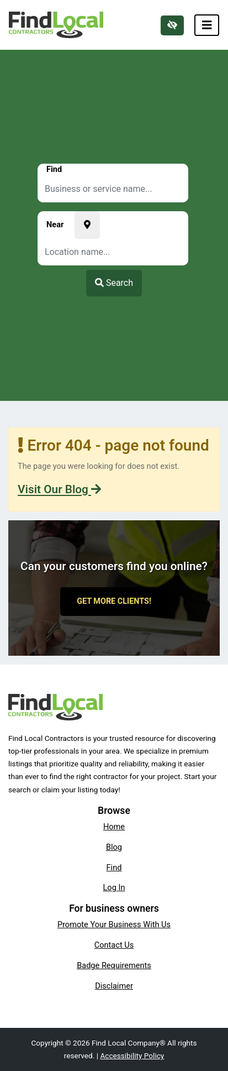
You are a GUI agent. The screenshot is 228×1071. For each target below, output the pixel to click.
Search (114, 283)
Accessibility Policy (132, 1055)
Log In (114, 887)
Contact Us (114, 945)
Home (114, 827)
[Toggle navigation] (207, 25)
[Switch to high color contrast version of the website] (172, 25)
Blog (114, 847)
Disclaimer (114, 986)
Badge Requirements (114, 965)
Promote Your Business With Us (114, 924)
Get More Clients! (114, 601)
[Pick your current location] (87, 225)
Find (114, 868)
